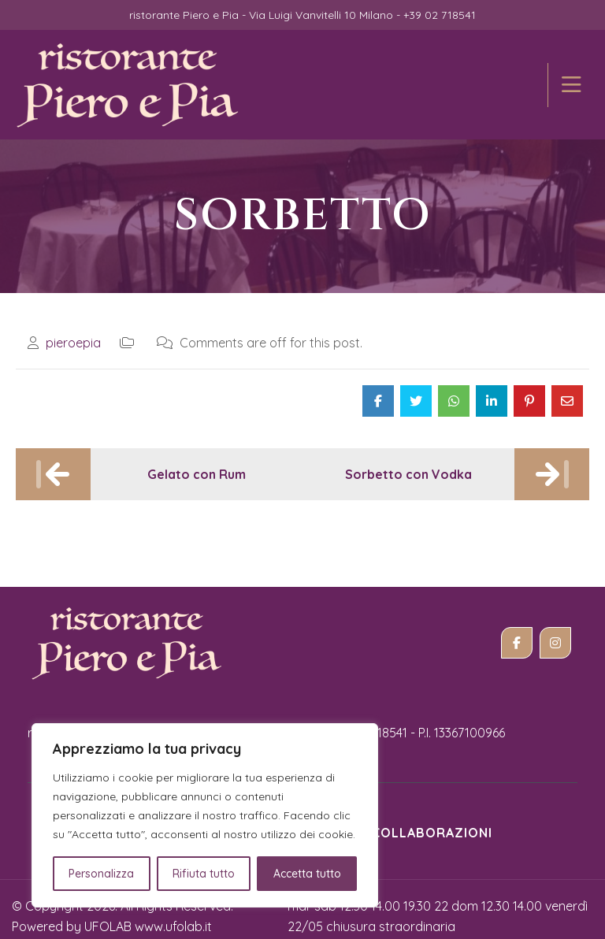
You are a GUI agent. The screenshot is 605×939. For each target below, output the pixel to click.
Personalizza (101, 874)
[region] (205, 815)
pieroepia (73, 329)
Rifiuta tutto (204, 874)
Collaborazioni (432, 819)
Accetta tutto (307, 874)
